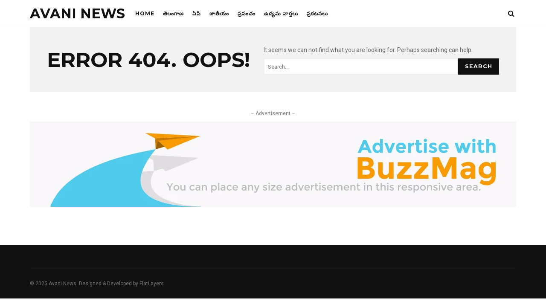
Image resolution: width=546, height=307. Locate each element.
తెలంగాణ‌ (173, 13)
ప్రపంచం (247, 13)
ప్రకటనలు (317, 13)
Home (144, 13)
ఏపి (196, 13)
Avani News (77, 13)
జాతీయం (219, 13)
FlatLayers (151, 284)
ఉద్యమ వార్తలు (281, 13)
